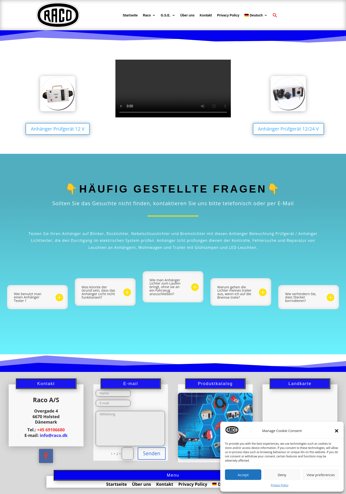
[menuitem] (255, 15)
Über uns (187, 15)
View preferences (321, 474)
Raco (147, 15)
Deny (282, 474)
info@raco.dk (54, 435)
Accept (243, 474)
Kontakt (206, 15)
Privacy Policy (280, 485)
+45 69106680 (51, 429)
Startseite (130, 15)
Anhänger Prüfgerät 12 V (57, 129)
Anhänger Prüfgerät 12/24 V (288, 129)
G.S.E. (165, 15)
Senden (151, 453)
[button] (336, 430)
